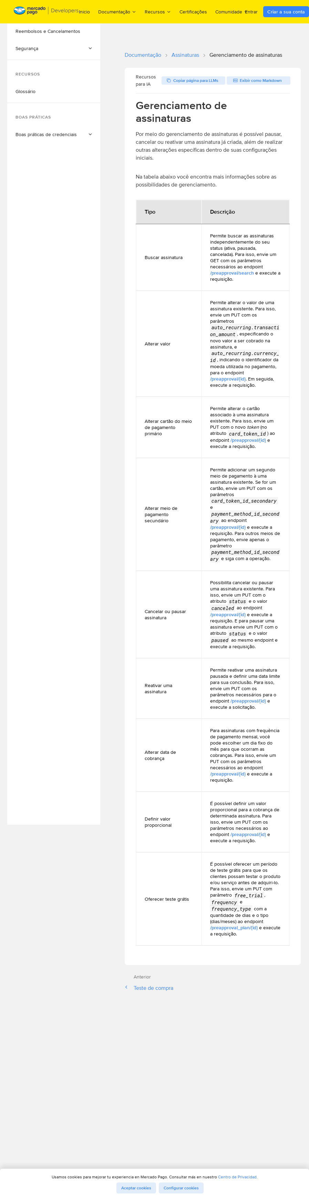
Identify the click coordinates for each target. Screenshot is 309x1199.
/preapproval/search (232, 272)
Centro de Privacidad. (238, 1177)
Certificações (193, 11)
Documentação (143, 55)
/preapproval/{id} (228, 378)
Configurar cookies (181, 1188)
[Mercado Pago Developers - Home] (46, 12)
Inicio (84, 11)
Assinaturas (185, 55)
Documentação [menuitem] (117, 11)
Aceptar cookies (136, 1188)
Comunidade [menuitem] (231, 11)
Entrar (251, 11)
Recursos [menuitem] (158, 11)
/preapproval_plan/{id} (234, 927)
